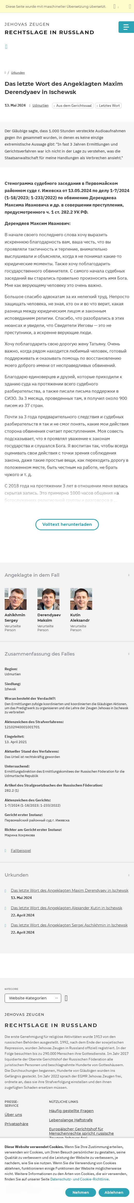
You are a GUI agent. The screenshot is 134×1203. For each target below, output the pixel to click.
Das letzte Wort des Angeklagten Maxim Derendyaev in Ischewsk (69, 890)
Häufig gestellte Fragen (71, 1111)
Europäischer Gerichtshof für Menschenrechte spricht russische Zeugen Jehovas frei (81, 1133)
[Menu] (126, 27)
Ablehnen (114, 1192)
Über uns (13, 1114)
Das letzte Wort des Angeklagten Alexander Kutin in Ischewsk (66, 908)
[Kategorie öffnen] (66, 998)
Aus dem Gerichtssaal (74, 105)
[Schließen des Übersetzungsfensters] (130, 6)
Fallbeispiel (21, 851)
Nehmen (81, 1192)
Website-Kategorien (28, 998)
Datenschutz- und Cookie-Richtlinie (79, 1179)
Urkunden (18, 72)
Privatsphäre (16, 1124)
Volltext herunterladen (67, 524)
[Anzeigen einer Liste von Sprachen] (116, 6)
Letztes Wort (109, 105)
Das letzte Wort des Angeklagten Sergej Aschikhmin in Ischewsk (69, 925)
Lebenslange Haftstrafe (71, 1120)
